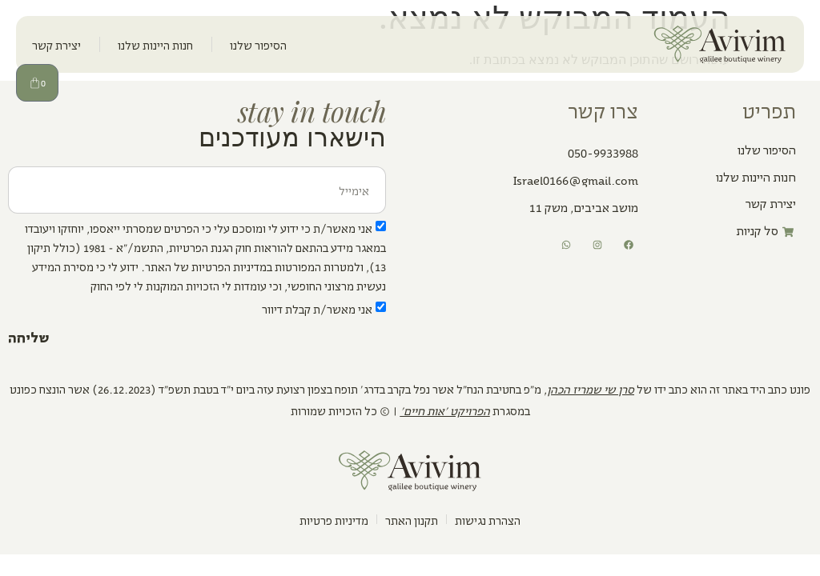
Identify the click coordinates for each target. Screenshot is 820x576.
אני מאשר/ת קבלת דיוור (317, 308)
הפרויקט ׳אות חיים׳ (445, 410)
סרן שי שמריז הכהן (590, 388)
